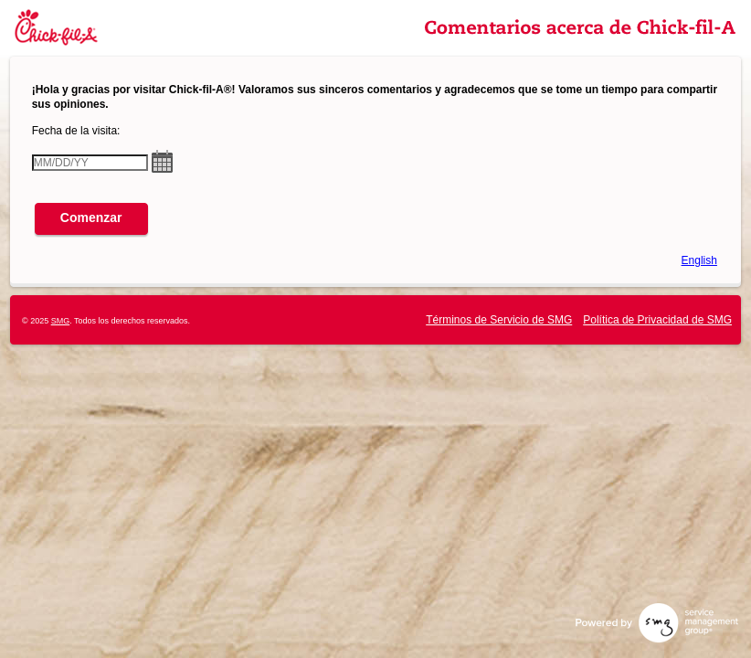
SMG (60, 320)
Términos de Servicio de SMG (499, 319)
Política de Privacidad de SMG (657, 319)
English (699, 260)
